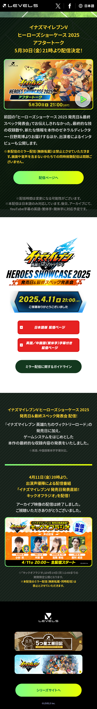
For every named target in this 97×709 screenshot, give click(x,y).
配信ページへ (48, 177)
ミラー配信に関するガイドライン (48, 366)
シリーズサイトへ (48, 690)
